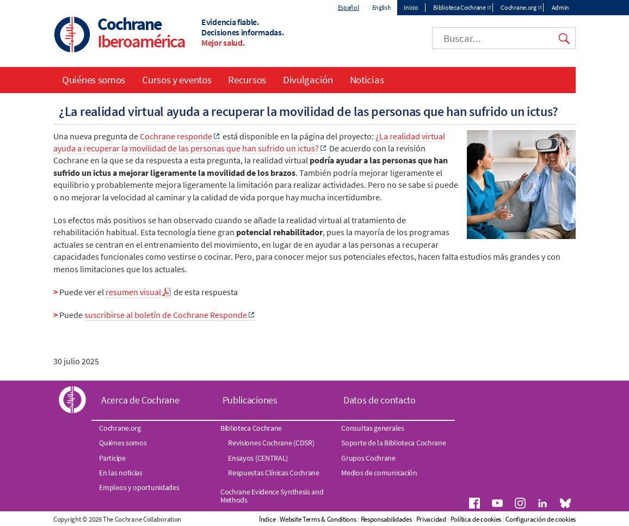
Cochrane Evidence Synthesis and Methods (272, 495)
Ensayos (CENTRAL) (258, 458)
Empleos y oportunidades (139, 487)
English (381, 7)
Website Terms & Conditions (318, 519)
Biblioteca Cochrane (459, 7)
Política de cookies (476, 519)
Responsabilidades (386, 519)
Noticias (367, 79)
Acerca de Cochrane (140, 400)
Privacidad (431, 519)
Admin (561, 7)
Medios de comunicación (379, 473)
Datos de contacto (379, 400)
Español (348, 7)
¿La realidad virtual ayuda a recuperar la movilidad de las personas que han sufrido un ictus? (249, 142)
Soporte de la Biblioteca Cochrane (393, 443)
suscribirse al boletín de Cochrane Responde (165, 314)
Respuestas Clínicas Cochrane (273, 473)
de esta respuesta (205, 291)
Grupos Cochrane (368, 458)
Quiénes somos (93, 79)
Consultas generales (372, 428)
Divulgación (308, 79)
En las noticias (121, 473)
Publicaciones (250, 400)
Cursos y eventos (176, 79)
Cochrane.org (518, 7)
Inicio (411, 7)
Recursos (247, 79)
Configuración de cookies (540, 519)
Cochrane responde (176, 136)
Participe (112, 458)
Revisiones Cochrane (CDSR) (271, 443)
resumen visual (133, 291)
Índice (267, 519)
